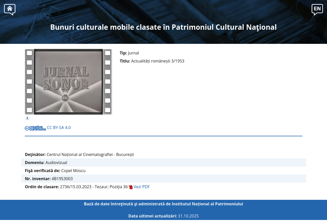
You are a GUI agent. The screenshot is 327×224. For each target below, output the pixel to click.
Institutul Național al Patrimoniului (207, 204)
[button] (317, 9)
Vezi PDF (139, 186)
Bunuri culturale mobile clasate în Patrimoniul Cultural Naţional (163, 27)
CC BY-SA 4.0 (48, 127)
